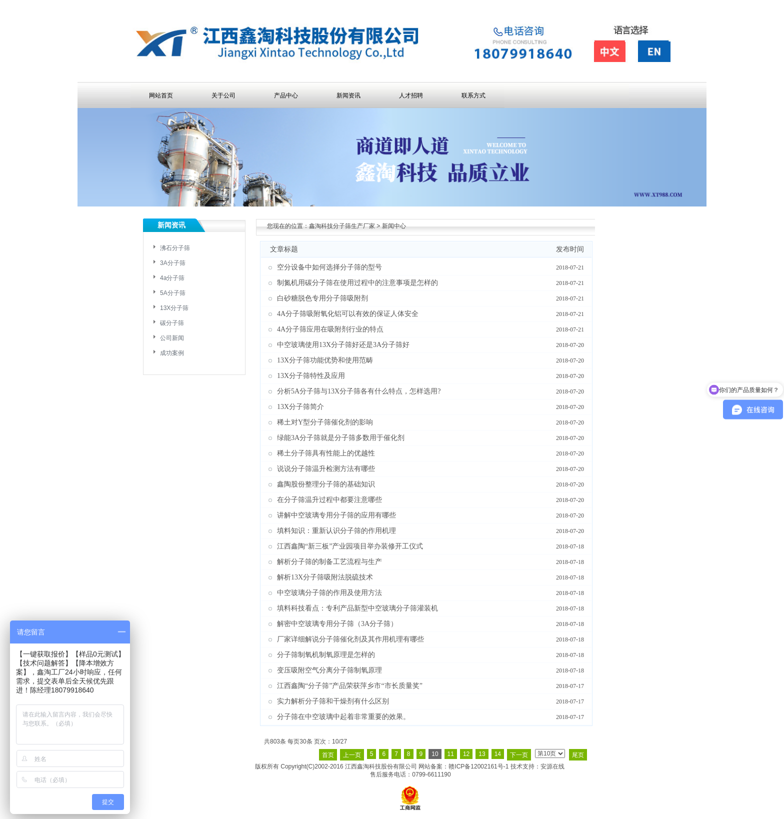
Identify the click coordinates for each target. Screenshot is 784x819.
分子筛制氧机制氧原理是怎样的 (326, 654)
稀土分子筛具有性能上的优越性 (326, 453)
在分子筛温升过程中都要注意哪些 (329, 500)
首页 (328, 755)
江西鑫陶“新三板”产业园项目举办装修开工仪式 (350, 546)
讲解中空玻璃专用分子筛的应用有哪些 (336, 515)
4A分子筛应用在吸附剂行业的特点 (330, 329)
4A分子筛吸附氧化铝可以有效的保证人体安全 (347, 314)
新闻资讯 (348, 95)
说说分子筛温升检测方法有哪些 (326, 468)
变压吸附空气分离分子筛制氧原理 (329, 670)
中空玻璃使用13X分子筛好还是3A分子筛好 (343, 344)
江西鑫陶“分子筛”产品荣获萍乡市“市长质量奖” (349, 686)
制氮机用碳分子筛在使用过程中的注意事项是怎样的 (357, 282)
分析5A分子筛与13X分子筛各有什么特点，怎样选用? (358, 391)
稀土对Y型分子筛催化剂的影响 (325, 422)
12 (466, 754)
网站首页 (161, 95)
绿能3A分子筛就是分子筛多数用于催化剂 (340, 438)
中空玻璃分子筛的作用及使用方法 (329, 592)
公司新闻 (172, 338)
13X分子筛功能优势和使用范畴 (325, 360)
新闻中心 (394, 226)
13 (481, 754)
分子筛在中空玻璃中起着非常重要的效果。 (343, 716)
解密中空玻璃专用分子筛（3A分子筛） (337, 624)
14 (497, 754)
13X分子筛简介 (300, 406)
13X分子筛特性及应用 (311, 376)
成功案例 (172, 353)
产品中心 (286, 95)
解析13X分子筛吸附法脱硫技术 (325, 577)
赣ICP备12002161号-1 (478, 766)
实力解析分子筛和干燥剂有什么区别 (333, 701)
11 (451, 754)
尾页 (578, 755)
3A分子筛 (173, 263)
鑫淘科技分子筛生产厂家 (342, 226)
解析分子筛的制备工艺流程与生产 (329, 562)
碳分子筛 (172, 323)
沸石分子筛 (175, 248)
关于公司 (224, 95)
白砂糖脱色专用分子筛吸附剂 (322, 298)
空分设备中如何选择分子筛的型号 (329, 267)
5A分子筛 (173, 293)
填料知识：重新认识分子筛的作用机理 (336, 530)
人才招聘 (411, 95)
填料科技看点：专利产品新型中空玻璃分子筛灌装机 (357, 608)
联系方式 (474, 95)
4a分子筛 (172, 278)
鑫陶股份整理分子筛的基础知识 (326, 484)
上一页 (352, 755)
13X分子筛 (174, 308)
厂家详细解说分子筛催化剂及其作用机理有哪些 (350, 639)
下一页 (519, 755)
